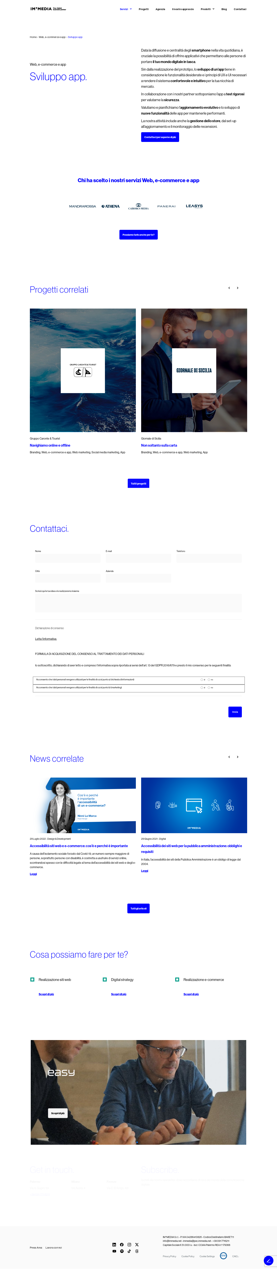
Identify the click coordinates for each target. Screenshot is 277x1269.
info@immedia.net (172, 1241)
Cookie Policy (187, 1256)
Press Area (36, 1247)
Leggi (33, 874)
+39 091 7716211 (221, 1241)
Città (37, 571)
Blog (224, 9)
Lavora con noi (54, 1247)
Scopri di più (46, 994)
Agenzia (160, 9)
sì (204, 680)
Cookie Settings (207, 1256)
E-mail (109, 551)
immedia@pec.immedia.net (197, 1241)
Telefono (180, 551)
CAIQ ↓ (235, 1256)
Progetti (144, 9)
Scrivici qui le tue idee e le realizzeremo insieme (57, 591)
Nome (38, 551)
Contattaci (240, 9)
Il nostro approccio (183, 9)
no (212, 680)
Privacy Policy (169, 1256)
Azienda (110, 571)
